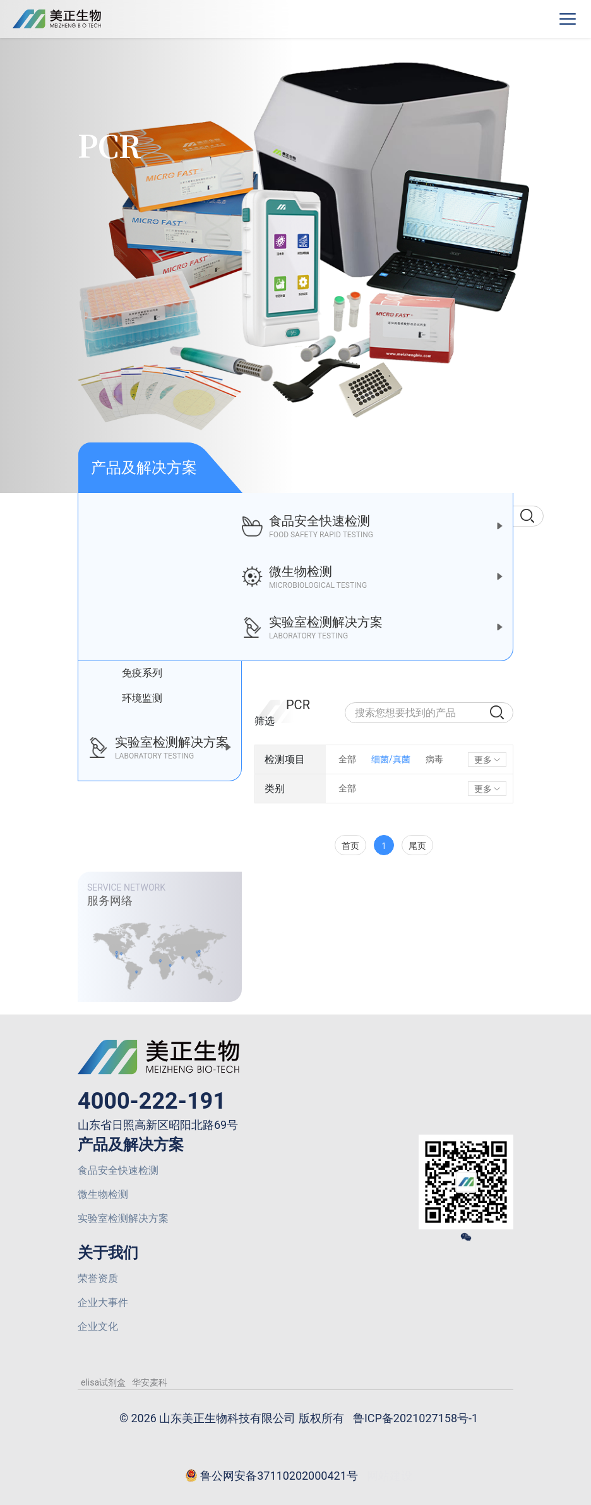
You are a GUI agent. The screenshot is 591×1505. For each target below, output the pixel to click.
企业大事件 (103, 1302)
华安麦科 (149, 1382)
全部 (347, 759)
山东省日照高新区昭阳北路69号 (158, 1124)
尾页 (417, 845)
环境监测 (133, 698)
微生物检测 (103, 1194)
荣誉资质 (98, 1278)
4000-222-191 (152, 1101)
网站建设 (389, 1475)
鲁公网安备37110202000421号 (271, 1476)
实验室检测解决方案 (123, 1218)
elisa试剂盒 (103, 1382)
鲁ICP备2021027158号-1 (415, 1418)
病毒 (434, 759)
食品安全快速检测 (118, 1170)
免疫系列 (133, 673)
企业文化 (98, 1326)
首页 (350, 845)
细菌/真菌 (390, 759)
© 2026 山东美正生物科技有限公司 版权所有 (231, 1418)
